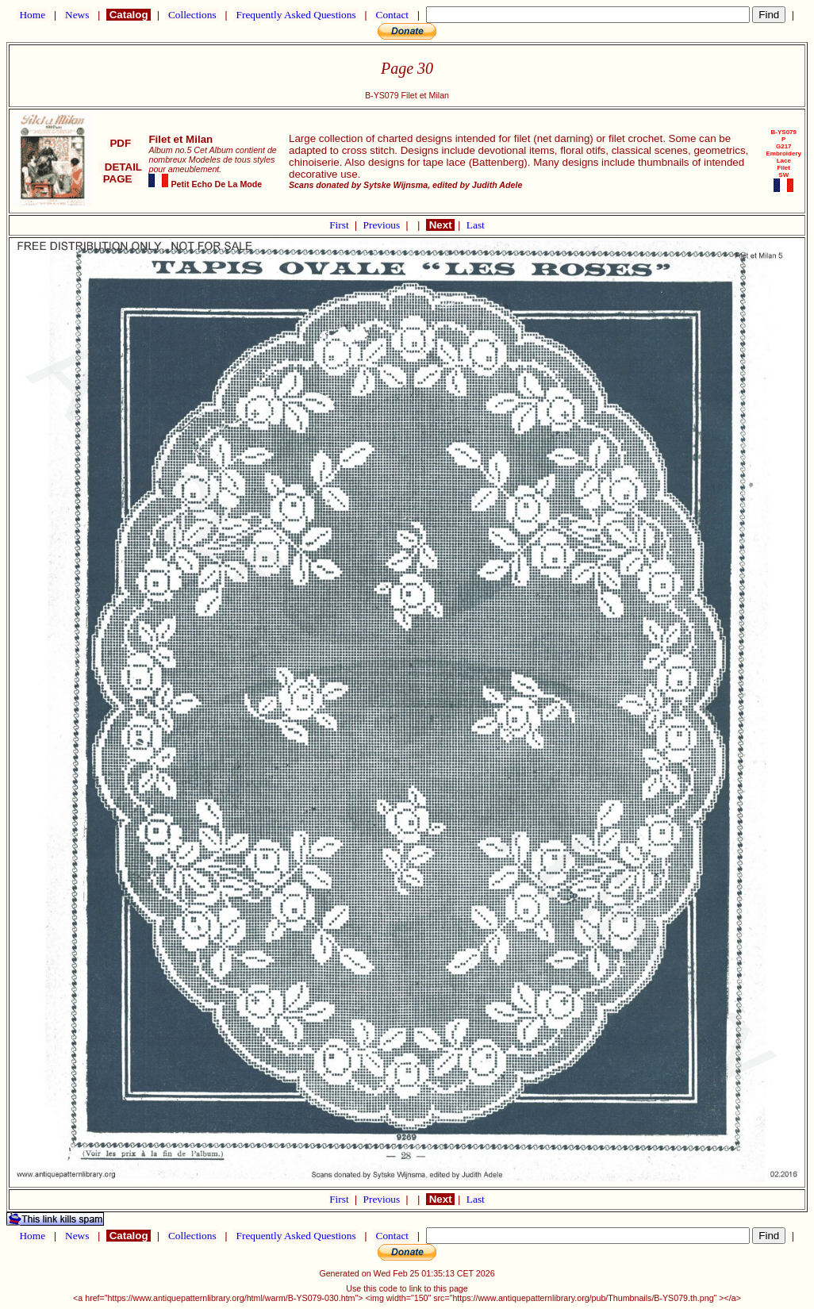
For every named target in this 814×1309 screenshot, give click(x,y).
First (340, 225)
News (77, 15)
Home (32, 15)
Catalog (128, 15)
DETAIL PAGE (120, 173)
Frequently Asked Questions (296, 15)
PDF (120, 143)
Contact (392, 15)
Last (476, 225)
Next (440, 225)
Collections (192, 15)
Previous (383, 225)
